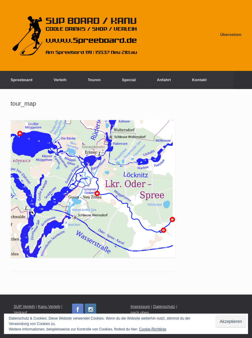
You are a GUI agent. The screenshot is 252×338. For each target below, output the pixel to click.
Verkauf (20, 312)
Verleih (60, 80)
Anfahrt (164, 80)
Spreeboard (21, 80)
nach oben (140, 312)
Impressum (140, 306)
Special (129, 80)
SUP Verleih (24, 306)
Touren (94, 80)
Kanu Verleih (49, 306)
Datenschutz (164, 306)
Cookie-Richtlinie (152, 329)
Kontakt (199, 80)
